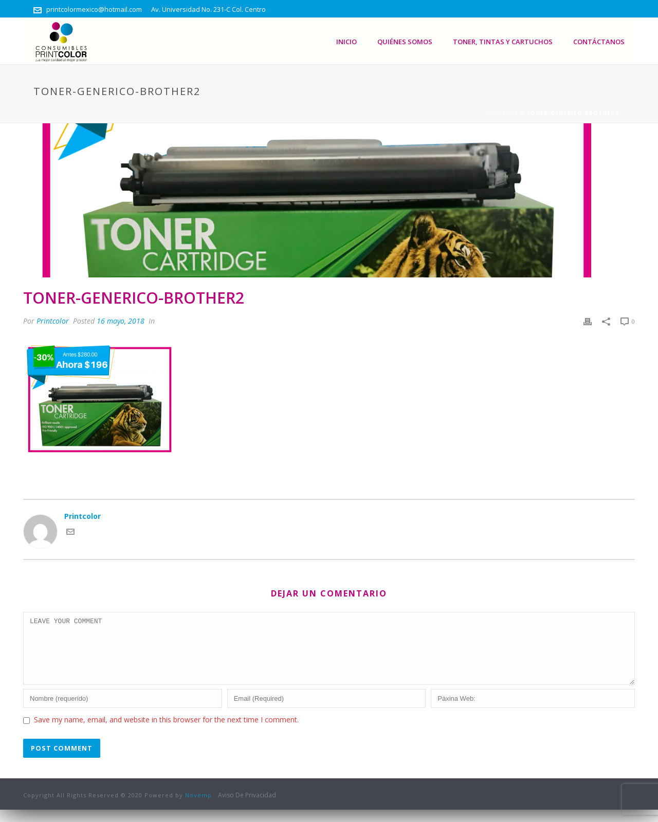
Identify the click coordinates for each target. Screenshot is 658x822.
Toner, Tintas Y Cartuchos (503, 41)
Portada (503, 113)
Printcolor (52, 321)
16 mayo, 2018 (120, 321)
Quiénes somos (404, 41)
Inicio (346, 41)
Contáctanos (599, 41)
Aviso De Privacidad (247, 808)
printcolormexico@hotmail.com (94, 9)
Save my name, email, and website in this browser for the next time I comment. (166, 732)
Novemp (198, 807)
